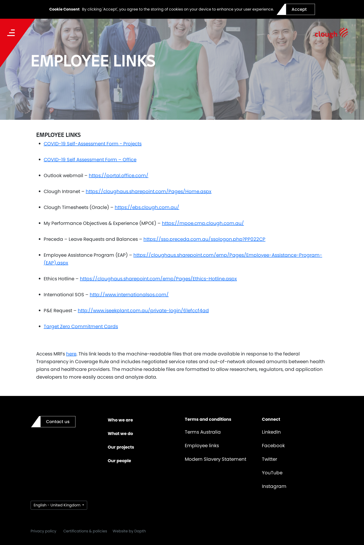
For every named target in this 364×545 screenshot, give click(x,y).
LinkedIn (271, 432)
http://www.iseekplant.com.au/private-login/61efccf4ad (143, 310)
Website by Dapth (129, 531)
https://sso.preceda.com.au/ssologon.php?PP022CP (204, 239)
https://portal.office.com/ (118, 175)
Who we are (120, 420)
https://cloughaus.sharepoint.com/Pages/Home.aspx (148, 191)
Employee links (202, 445)
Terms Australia (203, 432)
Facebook (273, 445)
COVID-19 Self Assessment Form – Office (90, 159)
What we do (120, 433)
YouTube (272, 472)
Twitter (269, 459)
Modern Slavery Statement (215, 459)
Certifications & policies (85, 531)
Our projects (121, 447)
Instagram (274, 486)
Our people (119, 461)
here (71, 354)
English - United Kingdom (57, 505)
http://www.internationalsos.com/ (129, 294)
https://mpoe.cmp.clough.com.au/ (203, 223)
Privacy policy (43, 531)
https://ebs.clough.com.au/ (147, 207)
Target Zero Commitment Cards (81, 326)
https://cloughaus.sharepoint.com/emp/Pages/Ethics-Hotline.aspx (158, 278)
